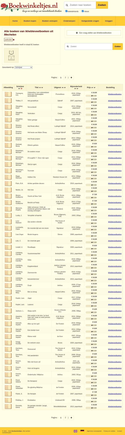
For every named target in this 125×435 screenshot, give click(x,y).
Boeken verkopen (49, 21)
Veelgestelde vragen (90, 21)
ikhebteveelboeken (115, 94)
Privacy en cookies (109, 431)
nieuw (86, 11)
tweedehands (73, 11)
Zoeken (102, 5)
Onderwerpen (69, 21)
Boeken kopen (30, 21)
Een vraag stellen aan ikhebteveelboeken (94, 33)
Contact (119, 431)
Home (15, 21)
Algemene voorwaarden (93, 431)
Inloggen (109, 21)
